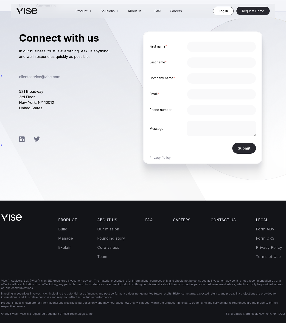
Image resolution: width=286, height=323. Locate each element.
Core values (108, 247)
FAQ (157, 11)
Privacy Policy (160, 157)
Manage (65, 238)
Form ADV (265, 229)
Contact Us (223, 220)
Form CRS (265, 238)
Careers (176, 11)
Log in (223, 11)
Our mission (108, 229)
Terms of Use (268, 256)
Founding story (111, 238)
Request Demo (253, 11)
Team (102, 256)
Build (62, 229)
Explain (65, 247)
